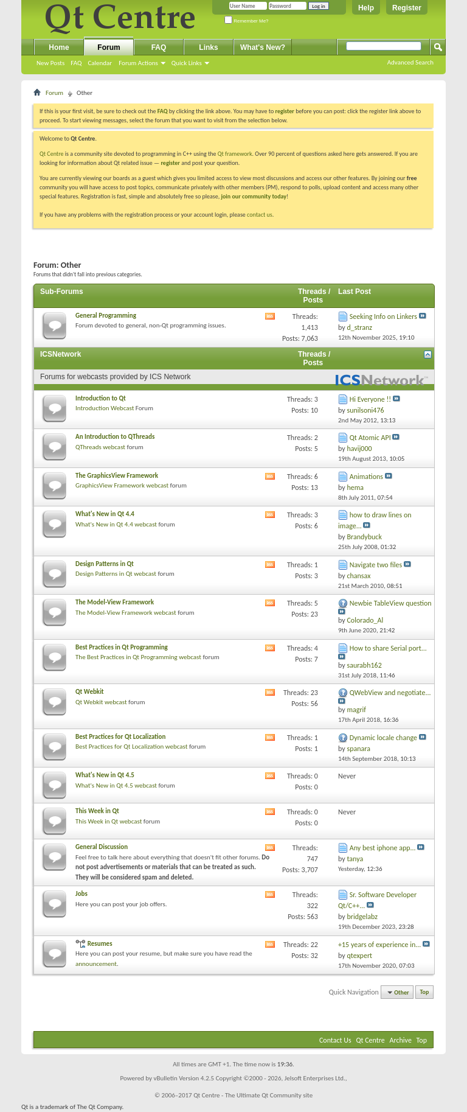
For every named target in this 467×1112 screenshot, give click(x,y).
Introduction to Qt (100, 398)
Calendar (100, 63)
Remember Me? (246, 21)
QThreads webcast (100, 447)
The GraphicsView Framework (116, 476)
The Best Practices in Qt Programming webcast (138, 657)
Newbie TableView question (391, 603)
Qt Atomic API (370, 437)
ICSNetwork (60, 354)
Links (208, 47)
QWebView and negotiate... (390, 692)
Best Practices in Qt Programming (121, 647)
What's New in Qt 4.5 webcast (116, 785)
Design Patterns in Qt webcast (115, 574)
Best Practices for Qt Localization (120, 737)
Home (59, 47)
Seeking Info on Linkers (383, 316)
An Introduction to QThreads (114, 437)
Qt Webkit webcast (101, 702)
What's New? (262, 47)
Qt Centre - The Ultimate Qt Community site (253, 1095)
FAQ (76, 63)
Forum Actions (138, 63)
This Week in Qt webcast (108, 821)
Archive (401, 1040)
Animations (366, 476)
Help (366, 8)
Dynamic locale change (383, 737)
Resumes (100, 944)
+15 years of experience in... (379, 944)
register (170, 163)
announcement (96, 964)
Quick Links (186, 63)
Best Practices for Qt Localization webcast (131, 746)
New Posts (50, 63)
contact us (259, 215)
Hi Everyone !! (370, 399)
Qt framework (235, 154)
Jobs (81, 894)
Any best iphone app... (383, 848)
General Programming (105, 316)
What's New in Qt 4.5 (104, 775)
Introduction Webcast (104, 408)
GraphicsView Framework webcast (121, 485)
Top (424, 992)
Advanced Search (410, 62)
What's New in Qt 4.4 (104, 514)
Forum (108, 47)
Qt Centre (52, 154)
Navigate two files (376, 565)
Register (406, 8)
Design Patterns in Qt (104, 564)
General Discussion (101, 847)
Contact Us (335, 1040)
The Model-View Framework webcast (125, 613)
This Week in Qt (97, 811)
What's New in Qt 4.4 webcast (116, 524)
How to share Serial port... (388, 648)
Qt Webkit (89, 692)
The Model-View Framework (114, 602)
